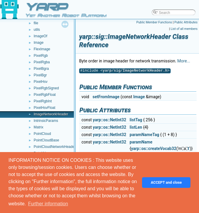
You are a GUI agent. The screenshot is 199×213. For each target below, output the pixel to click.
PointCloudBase (46, 140)
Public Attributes (186, 22)
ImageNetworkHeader (51, 114)
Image (38, 43)
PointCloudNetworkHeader (55, 147)
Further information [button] (48, 203)
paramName (141, 142)
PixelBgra (41, 69)
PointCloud (42, 134)
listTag (136, 119)
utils (37, 30)
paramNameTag (144, 134)
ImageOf (40, 36)
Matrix (38, 127)
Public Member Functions (154, 22)
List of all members (184, 29)
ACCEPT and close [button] (166, 182)
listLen (136, 127)
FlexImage (42, 49)
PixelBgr (40, 75)
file (36, 23)
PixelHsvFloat (44, 108)
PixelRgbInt (43, 101)
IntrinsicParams (46, 121)
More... (183, 61)
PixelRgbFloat (45, 95)
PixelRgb (41, 56)
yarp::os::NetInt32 (109, 119)
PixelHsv (41, 82)
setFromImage (105, 96)
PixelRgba (42, 62)
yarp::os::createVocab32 (153, 148)
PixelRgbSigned (46, 88)
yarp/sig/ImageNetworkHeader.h (135, 70)
